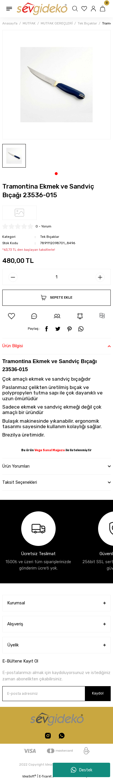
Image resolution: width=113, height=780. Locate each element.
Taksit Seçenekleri (19, 482)
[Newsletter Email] (56, 693)
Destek (81, 770)
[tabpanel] (14, 156)
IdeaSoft (29, 776)
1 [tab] (56, 173)
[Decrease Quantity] (12, 277)
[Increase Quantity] (100, 277)
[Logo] (41, 8)
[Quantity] (56, 277)
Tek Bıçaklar (49, 237)
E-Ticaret (45, 776)
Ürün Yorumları (16, 466)
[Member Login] (94, 8)
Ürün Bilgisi (12, 345)
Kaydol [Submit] (98, 693)
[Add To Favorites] (11, 316)
